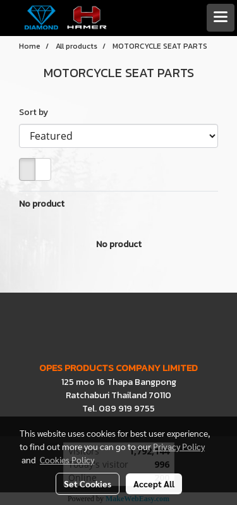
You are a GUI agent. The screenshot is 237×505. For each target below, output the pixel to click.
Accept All (153, 483)
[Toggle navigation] (220, 18)
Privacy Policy (179, 446)
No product (41, 203)
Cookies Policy (67, 459)
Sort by (36, 112)
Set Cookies (87, 483)
